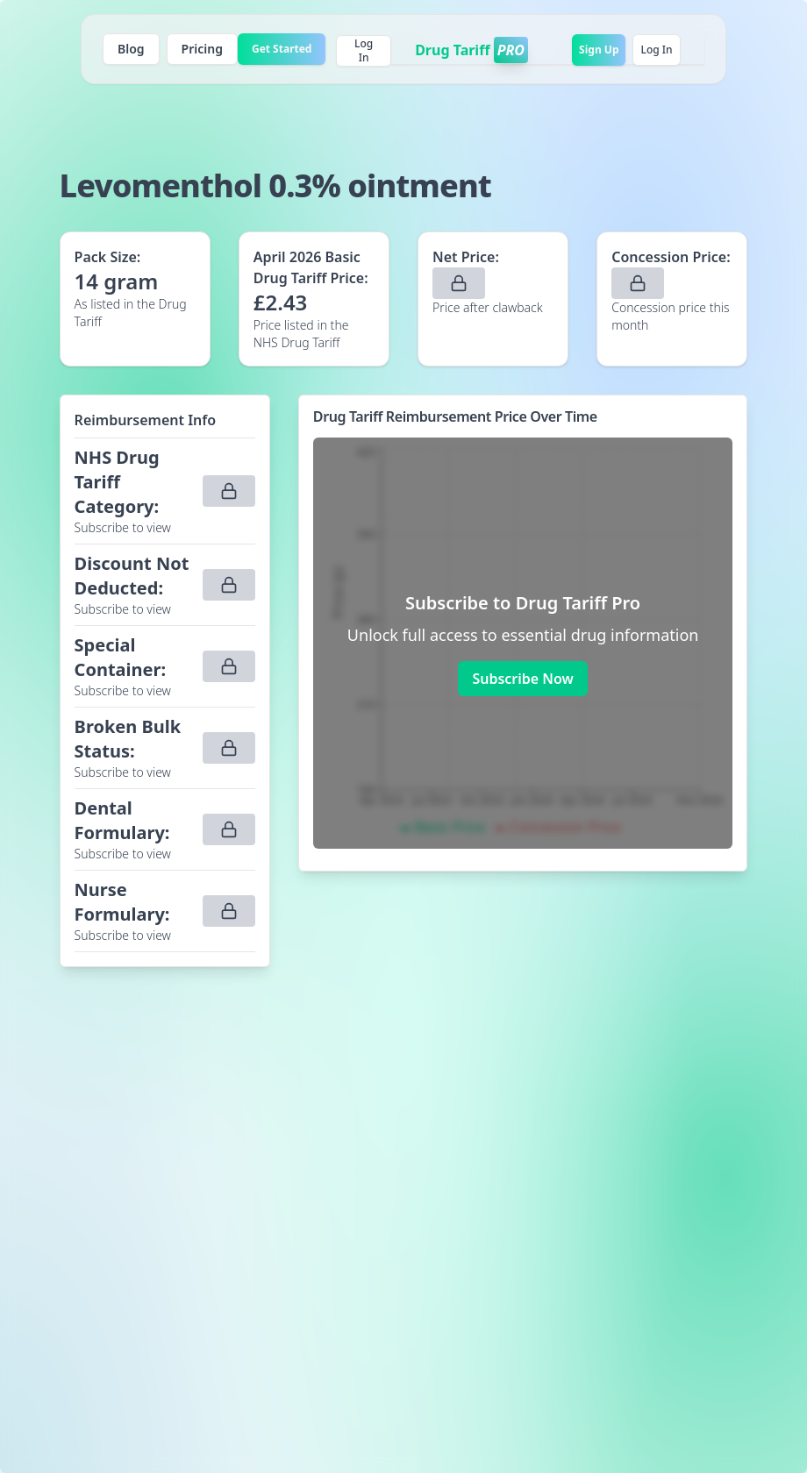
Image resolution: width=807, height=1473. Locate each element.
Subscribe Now (522, 678)
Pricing (202, 48)
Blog (131, 48)
